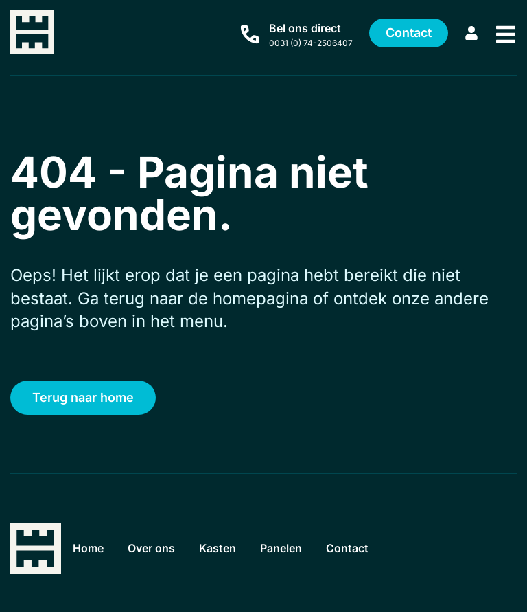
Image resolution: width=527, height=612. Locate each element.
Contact (363, 548)
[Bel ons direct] (250, 34)
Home (90, 548)
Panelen (293, 548)
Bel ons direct (305, 28)
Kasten (226, 548)
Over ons (156, 548)
